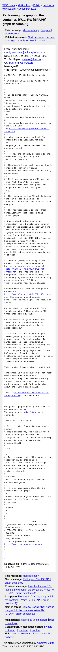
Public (36, 5)
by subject (22, 630)
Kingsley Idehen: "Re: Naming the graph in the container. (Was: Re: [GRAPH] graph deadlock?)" (29, 589)
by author (35, 630)
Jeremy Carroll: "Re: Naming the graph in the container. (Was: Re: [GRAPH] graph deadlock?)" (29, 610)
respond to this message (33, 619)
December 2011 (27, 8)
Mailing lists (24, 5)
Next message (36, 37)
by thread (10, 630)
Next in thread (37, 40)
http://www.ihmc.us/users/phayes (23, 544)
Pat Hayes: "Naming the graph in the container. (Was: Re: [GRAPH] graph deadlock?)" (29, 600)
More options (12, 33)
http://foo (30, 412)
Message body (31, 30)
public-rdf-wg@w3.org (21, 62)
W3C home (8, 5)
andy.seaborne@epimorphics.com (24, 52)
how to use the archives (25, 633)
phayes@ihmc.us (31, 59)
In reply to (22, 40)
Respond (46, 30)
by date (48, 626)
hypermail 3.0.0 (45, 643)
